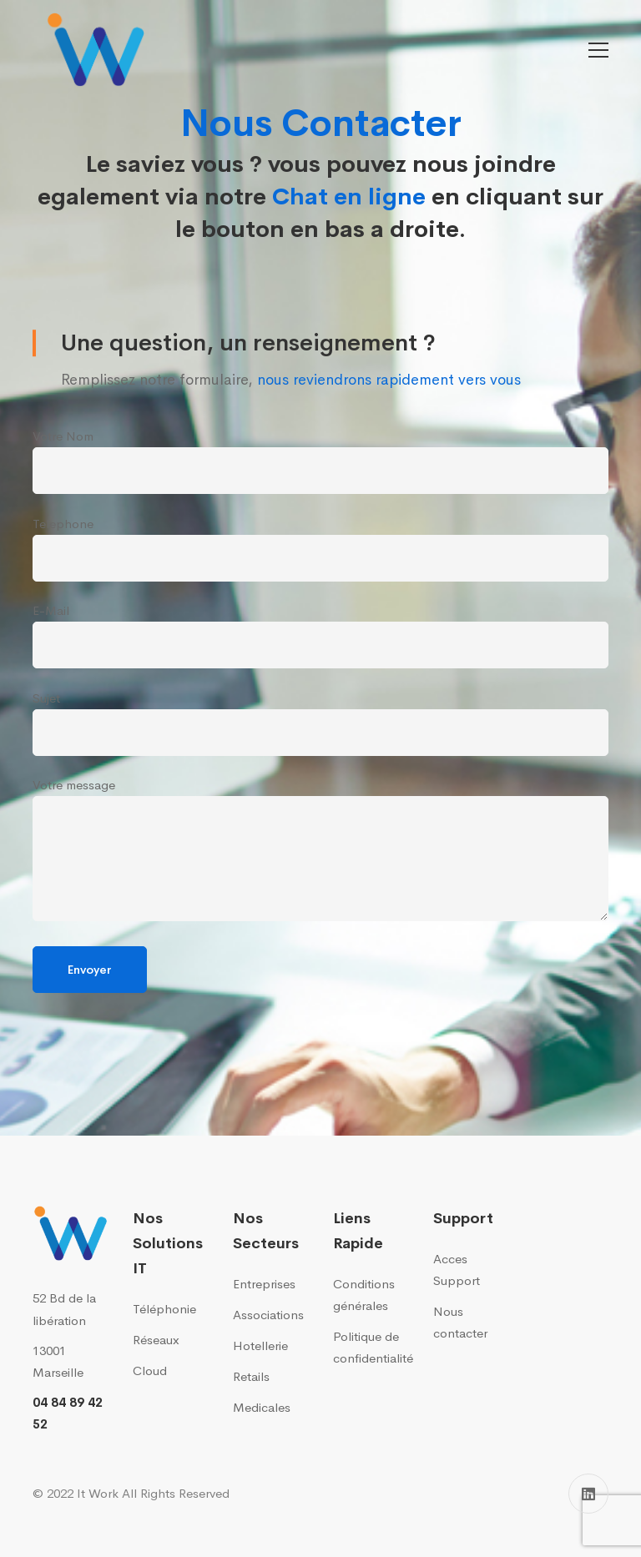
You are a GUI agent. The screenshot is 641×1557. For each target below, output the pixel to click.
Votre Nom (320, 461)
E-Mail (320, 635)
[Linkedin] (588, 1494)
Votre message (320, 849)
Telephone (320, 549)
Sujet (320, 723)
